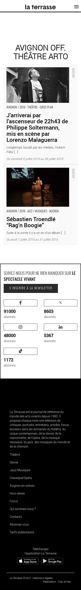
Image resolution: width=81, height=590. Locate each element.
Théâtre (15, 454)
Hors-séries (17, 493)
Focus (14, 501)
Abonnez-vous (19, 524)
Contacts (16, 517)
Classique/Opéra (21, 478)
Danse (14, 462)
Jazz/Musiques (20, 470)
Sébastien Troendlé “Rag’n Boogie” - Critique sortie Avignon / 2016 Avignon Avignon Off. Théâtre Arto (38, 168)
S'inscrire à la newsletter (30, 288)
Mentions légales (43, 578)
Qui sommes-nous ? (23, 509)
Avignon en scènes (22, 486)
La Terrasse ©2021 (20, 578)
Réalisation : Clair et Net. (57, 581)
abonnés (20, 309)
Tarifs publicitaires (22, 532)
